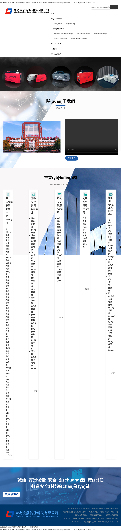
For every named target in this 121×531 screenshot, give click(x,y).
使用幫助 (102, 508)
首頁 (52, 13)
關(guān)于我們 (56, 19)
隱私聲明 (82, 508)
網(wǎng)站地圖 (112, 508)
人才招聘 (54, 49)
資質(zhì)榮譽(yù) (70, 24)
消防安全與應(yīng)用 (84, 34)
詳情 (10, 455)
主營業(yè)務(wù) (57, 29)
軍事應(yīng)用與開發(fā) (79, 38)
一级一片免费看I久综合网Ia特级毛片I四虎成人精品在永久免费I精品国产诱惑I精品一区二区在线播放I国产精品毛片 (47, 3)
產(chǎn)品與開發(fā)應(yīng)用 (63, 34)
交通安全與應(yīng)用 (60, 38)
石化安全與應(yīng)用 (101, 34)
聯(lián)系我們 (56, 54)
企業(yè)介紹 (58, 24)
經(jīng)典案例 (56, 43)
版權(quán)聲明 (92, 508)
